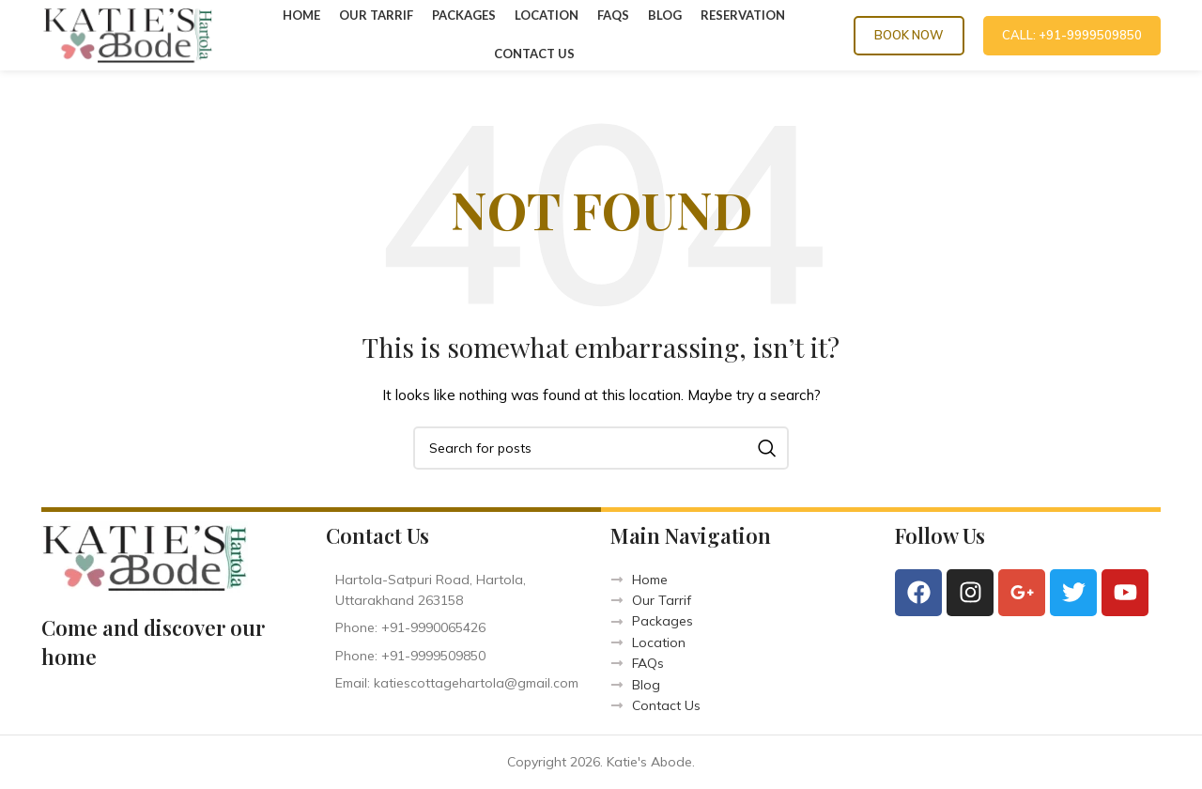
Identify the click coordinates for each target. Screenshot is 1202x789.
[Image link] (144, 556)
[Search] (601, 448)
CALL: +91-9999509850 (1072, 34)
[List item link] (459, 627)
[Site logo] (127, 33)
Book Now (909, 34)
